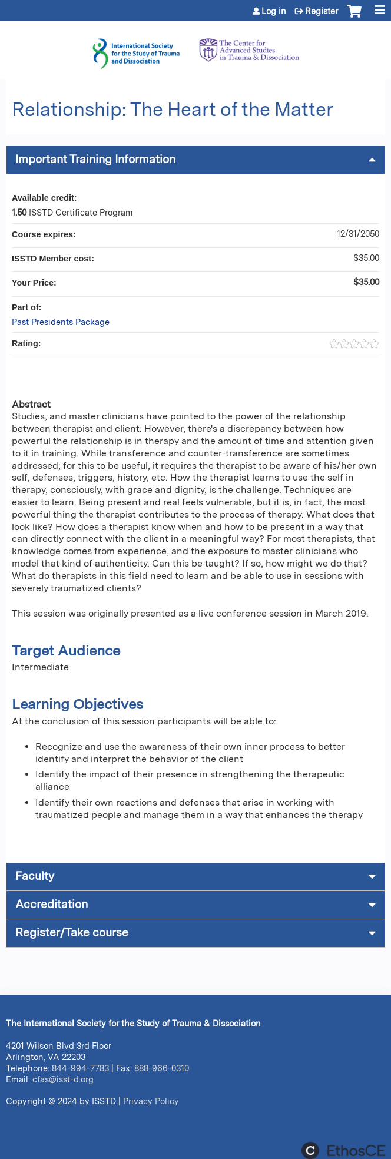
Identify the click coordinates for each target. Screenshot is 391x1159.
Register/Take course (71, 932)
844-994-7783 (80, 1068)
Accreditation (51, 904)
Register (321, 11)
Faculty (34, 876)
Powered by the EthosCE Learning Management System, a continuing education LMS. (343, 1150)
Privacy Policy (151, 1101)
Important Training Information (95, 159)
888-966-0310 (161, 1068)
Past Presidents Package (61, 322)
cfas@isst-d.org (63, 1079)
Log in (273, 11)
